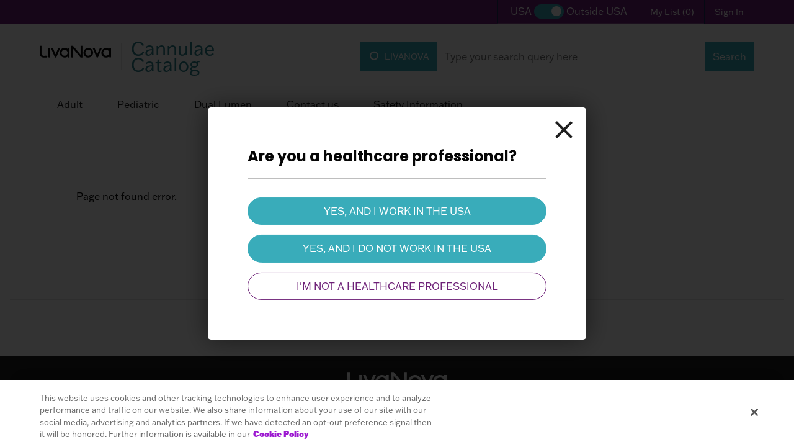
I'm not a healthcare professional (397, 286)
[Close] (563, 129)
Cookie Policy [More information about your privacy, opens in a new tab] (280, 434)
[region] (397, 413)
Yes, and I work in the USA (397, 211)
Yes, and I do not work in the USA (397, 248)
